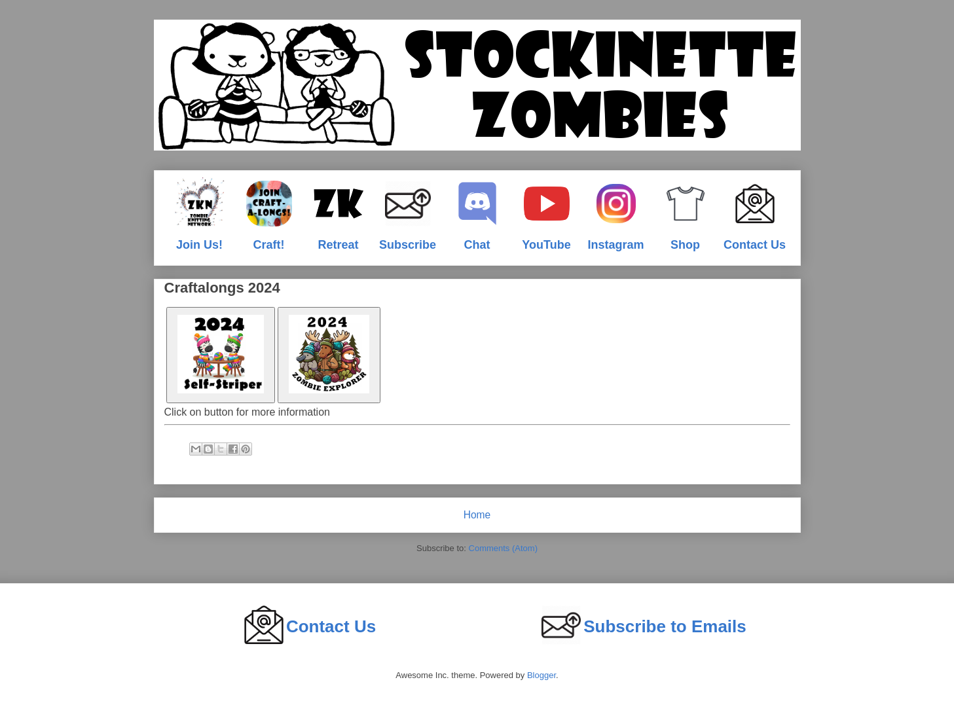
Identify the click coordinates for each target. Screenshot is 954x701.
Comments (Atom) (503, 548)
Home (477, 514)
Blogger (541, 675)
